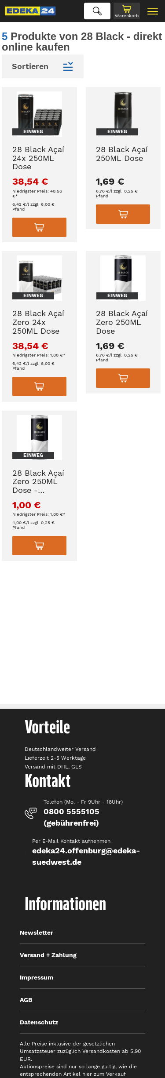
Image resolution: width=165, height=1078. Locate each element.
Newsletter (36, 932)
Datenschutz (39, 1022)
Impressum (36, 977)
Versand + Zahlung (48, 954)
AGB (26, 999)
